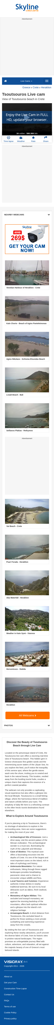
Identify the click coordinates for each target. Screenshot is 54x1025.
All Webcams (27, 715)
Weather (21, 139)
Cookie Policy (10, 1012)
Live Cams (26, 81)
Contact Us (9, 994)
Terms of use (10, 1006)
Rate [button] (33, 139)
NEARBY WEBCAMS (27, 214)
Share (45, 139)
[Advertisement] (27, 48)
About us (8, 976)
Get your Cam (10, 982)
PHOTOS (27, 725)
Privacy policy (10, 1018)
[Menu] (47, 81)
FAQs (6, 1000)
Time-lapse (9, 139)
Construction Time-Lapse (15, 988)
